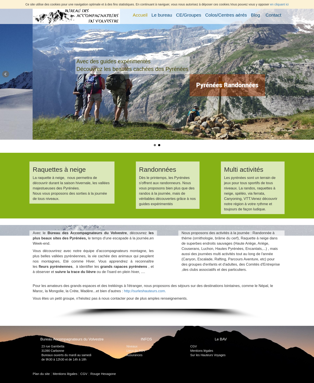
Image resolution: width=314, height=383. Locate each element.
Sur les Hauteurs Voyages (208, 355)
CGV (193, 346)
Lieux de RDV (135, 350)
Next (308, 74)
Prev (5, 74)
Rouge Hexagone (103, 374)
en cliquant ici (279, 4)
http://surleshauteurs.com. (145, 291)
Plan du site (41, 374)
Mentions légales (201, 350)
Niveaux (132, 346)
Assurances (134, 355)
